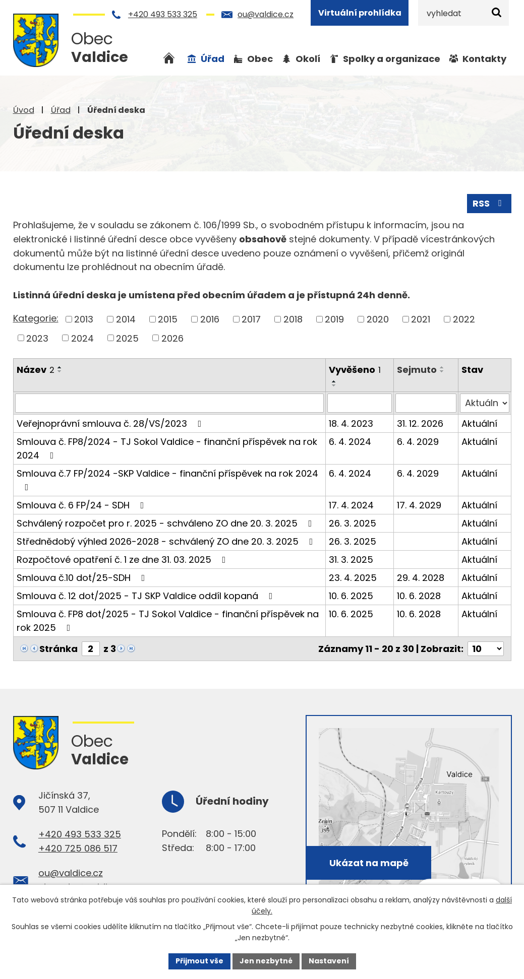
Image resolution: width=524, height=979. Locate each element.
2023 (37, 338)
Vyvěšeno (355, 369)
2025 (127, 338)
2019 (334, 319)
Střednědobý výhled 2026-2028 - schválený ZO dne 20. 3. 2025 (167, 541)
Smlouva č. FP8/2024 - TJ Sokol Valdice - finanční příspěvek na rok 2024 (167, 448)
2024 (82, 338)
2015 (168, 319)
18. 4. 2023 (351, 423)
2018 (293, 319)
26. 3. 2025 (352, 523)
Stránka (58, 648)
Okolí (308, 58)
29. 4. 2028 (421, 577)
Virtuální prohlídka (359, 13)
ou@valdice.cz (266, 14)
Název (35, 369)
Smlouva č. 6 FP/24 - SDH (82, 505)
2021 (420, 319)
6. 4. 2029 (418, 441)
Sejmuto (417, 369)
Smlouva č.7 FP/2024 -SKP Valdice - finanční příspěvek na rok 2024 (167, 479)
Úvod (23, 110)
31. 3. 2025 (351, 559)
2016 (209, 319)
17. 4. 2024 (351, 505)
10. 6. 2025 (351, 596)
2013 (83, 319)
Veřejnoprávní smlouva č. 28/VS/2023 (111, 423)
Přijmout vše (199, 961)
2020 (378, 319)
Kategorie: (36, 318)
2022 (464, 319)
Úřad (61, 110)
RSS (489, 203)
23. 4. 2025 (353, 577)
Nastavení (329, 961)
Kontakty (484, 58)
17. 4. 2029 (419, 505)
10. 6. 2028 (419, 596)
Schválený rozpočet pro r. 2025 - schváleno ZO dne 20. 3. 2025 (166, 523)
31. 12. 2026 (420, 423)
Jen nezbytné (266, 961)
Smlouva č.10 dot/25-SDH (83, 577)
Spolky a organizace (391, 58)
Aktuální (479, 423)
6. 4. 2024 (350, 441)
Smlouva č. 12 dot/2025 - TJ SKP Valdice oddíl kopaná (147, 596)
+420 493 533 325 (162, 14)
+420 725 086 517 (78, 847)
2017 (251, 319)
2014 (126, 319)
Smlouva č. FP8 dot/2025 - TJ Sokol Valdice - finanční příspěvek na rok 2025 (168, 621)
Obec (260, 58)
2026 (172, 338)
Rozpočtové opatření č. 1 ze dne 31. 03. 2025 (123, 559)
